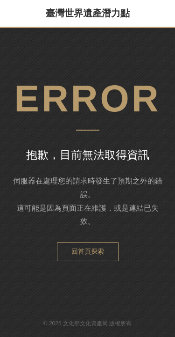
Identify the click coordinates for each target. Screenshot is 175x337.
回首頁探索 (87, 251)
